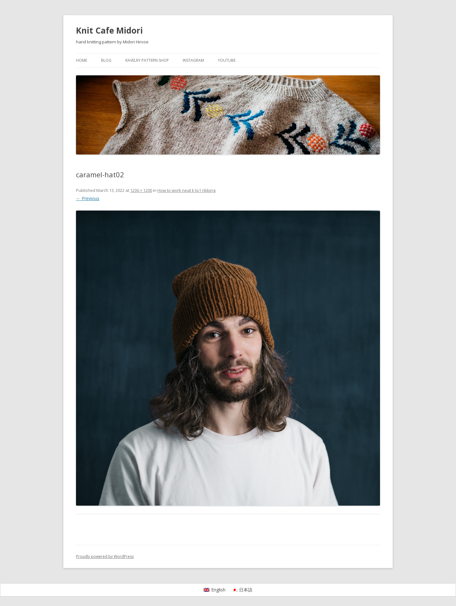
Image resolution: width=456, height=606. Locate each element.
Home (81, 60)
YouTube (227, 60)
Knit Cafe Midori (109, 30)
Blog (106, 60)
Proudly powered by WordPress (105, 556)
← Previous (87, 198)
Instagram (193, 60)
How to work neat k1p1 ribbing (186, 190)
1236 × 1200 (141, 190)
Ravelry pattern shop (147, 60)
